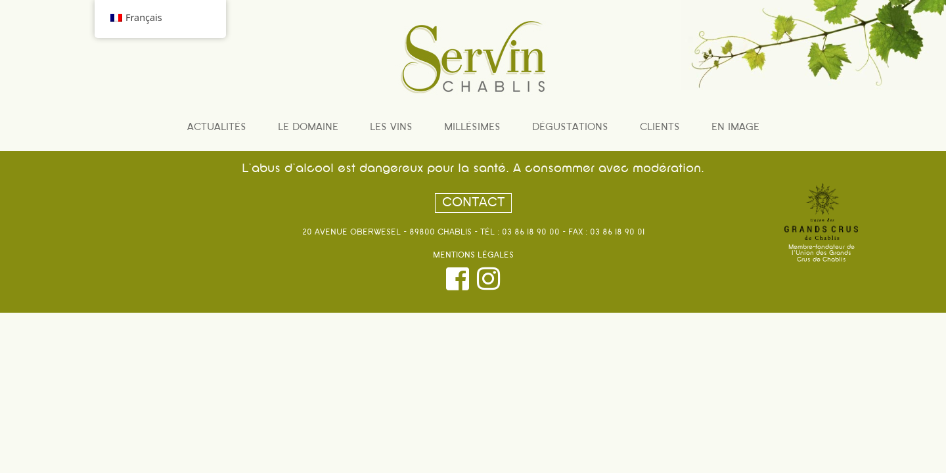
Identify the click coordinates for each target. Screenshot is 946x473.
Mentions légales (473, 255)
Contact (473, 203)
